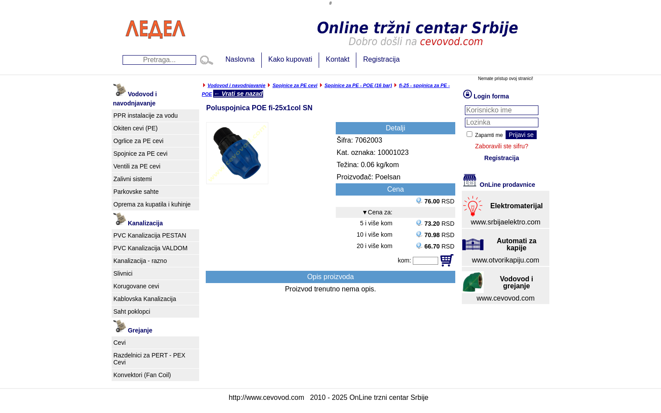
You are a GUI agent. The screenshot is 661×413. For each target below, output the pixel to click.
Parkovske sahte (136, 191)
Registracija (381, 59)
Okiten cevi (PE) (135, 128)
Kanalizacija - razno (140, 260)
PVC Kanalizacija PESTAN (149, 235)
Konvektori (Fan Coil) (142, 374)
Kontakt (337, 59)
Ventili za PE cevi (136, 166)
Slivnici (123, 273)
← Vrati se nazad (238, 93)
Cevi (119, 342)
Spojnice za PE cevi (140, 153)
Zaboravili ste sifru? (501, 146)
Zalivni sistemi (132, 178)
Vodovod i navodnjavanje (236, 85)
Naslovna (240, 59)
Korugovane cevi (136, 286)
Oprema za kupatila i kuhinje (152, 204)
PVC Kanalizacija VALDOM (150, 248)
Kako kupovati (290, 59)
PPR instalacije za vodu (145, 115)
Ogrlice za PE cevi (138, 140)
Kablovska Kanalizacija (144, 298)
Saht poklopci (131, 311)
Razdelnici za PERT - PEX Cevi (149, 359)
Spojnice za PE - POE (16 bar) (358, 85)
